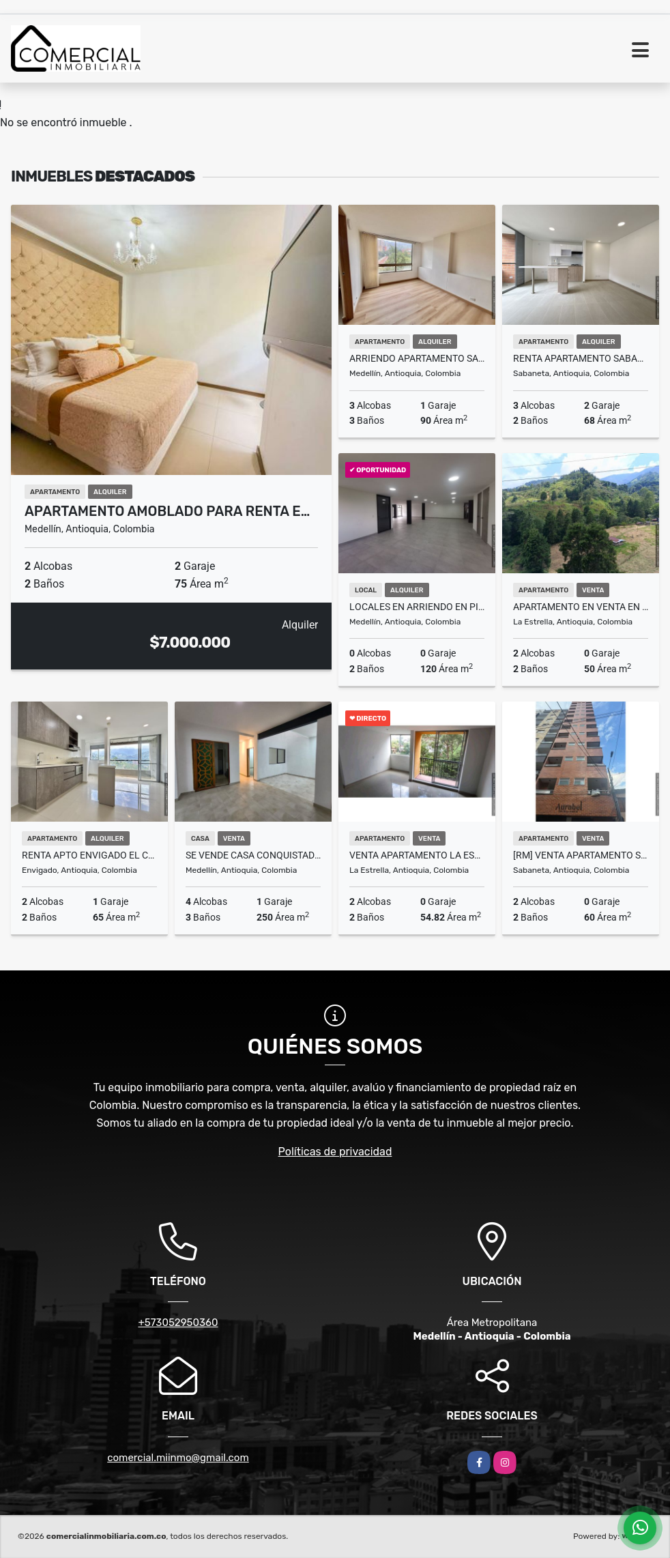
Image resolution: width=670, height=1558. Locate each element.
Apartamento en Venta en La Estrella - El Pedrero (580, 606)
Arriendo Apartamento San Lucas (416, 358)
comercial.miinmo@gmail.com (178, 1458)
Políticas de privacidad (335, 1151)
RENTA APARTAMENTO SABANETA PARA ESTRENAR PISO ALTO (580, 358)
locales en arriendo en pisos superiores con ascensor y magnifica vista (416, 606)
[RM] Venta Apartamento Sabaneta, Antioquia (580, 855)
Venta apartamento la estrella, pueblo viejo (416, 855)
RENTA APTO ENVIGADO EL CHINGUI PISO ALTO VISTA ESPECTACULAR (89, 855)
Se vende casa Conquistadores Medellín (253, 855)
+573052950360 (178, 1322)
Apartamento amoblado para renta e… (167, 511)
